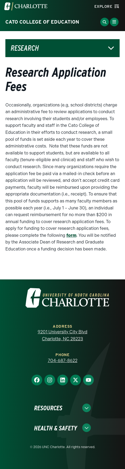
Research (25, 48)
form (71, 235)
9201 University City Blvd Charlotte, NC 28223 (62, 335)
